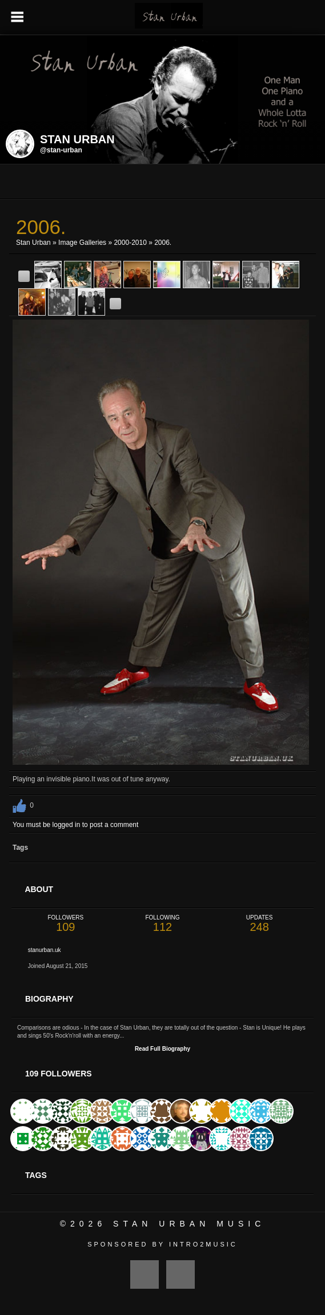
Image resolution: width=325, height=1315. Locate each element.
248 (259, 923)
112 (162, 923)
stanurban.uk (44, 950)
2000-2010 (130, 243)
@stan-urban (61, 150)
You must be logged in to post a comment (75, 825)
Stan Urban (33, 243)
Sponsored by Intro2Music (162, 1244)
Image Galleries (82, 243)
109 (65, 923)
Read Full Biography (162, 1049)
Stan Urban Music (189, 1223)
